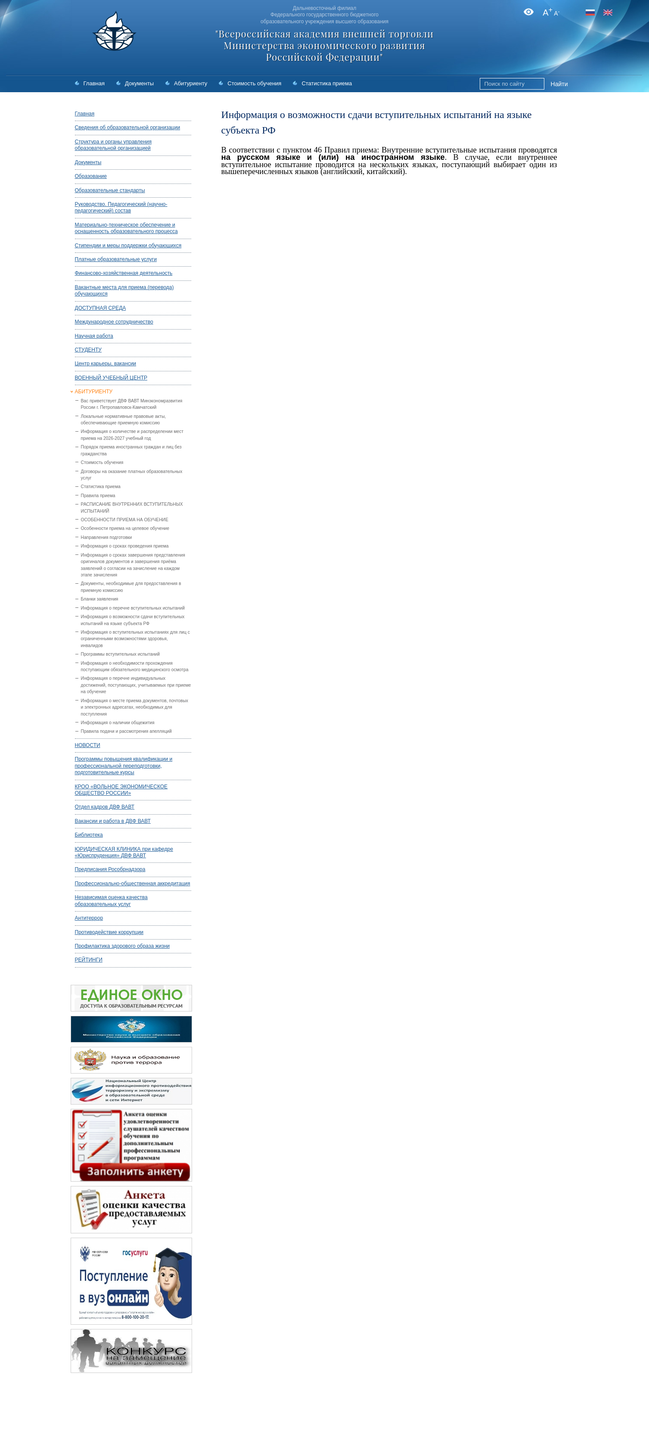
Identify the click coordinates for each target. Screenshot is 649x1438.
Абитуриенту (190, 83)
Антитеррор (89, 918)
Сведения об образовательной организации (127, 128)
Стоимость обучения (254, 83)
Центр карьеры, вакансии (106, 364)
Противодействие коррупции (109, 932)
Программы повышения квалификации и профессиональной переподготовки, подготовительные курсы (124, 765)
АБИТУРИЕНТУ (94, 392)
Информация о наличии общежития (118, 722)
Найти (559, 84)
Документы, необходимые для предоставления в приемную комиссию (131, 586)
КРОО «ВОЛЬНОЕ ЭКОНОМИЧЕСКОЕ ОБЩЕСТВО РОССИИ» (121, 790)
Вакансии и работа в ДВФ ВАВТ (113, 821)
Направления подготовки (106, 537)
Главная (94, 83)
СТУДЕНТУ (88, 350)
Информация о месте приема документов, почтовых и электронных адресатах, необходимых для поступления (135, 707)
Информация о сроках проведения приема (125, 546)
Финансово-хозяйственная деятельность (124, 273)
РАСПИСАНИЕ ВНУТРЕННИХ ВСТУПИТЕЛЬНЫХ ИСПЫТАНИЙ (132, 507)
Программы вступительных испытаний (120, 654)
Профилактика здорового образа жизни (122, 946)
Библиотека (89, 835)
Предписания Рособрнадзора (110, 869)
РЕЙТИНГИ (88, 960)
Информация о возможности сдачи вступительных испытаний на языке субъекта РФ (133, 620)
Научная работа (94, 336)
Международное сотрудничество (114, 322)
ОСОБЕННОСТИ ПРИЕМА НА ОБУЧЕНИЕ (124, 519)
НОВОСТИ (87, 745)
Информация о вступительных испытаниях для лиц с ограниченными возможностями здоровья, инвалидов (135, 639)
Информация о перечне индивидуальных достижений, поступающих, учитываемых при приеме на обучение (136, 685)
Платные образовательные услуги (116, 259)
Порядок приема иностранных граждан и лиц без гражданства (131, 450)
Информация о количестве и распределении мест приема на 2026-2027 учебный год (132, 434)
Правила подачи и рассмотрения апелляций (126, 731)
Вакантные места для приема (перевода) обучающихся (124, 290)
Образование (91, 176)
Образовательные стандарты (110, 190)
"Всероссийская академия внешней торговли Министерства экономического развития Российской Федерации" (324, 45)
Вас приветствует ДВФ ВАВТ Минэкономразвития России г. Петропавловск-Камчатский (132, 404)
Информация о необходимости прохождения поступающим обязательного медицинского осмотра (135, 666)
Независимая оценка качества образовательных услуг (111, 900)
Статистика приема (326, 83)
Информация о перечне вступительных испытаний (133, 608)
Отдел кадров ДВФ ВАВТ (105, 807)
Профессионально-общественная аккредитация (132, 884)
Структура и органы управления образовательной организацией (113, 145)
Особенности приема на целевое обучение (125, 528)
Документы (139, 83)
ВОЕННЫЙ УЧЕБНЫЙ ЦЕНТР (111, 378)
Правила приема (98, 495)
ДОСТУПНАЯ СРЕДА (100, 308)
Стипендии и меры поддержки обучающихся (128, 246)
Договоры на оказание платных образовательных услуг (132, 474)
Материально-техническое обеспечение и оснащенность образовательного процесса (126, 228)
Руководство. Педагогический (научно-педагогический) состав (121, 207)
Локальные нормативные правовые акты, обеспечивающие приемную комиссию (123, 419)
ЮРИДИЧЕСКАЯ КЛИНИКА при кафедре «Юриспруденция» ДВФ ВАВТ (124, 852)
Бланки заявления (99, 599)
